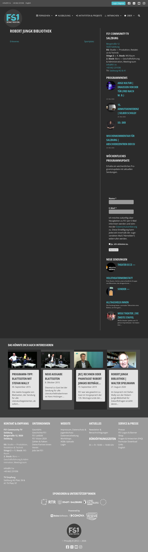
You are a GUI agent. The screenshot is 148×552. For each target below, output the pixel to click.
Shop (120, 435)
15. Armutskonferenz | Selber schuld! (128, 109)
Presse (121, 429)
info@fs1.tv (7, 3)
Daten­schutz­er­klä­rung (126, 226)
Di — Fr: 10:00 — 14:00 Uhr (101, 445)
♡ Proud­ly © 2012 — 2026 (74, 540)
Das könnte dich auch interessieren (30, 345)
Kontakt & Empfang (16, 423)
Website (65, 423)
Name (112, 198)
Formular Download (127, 441)
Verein (35, 447)
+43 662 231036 (18, 3)
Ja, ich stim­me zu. (118, 244)
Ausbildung (64, 15)
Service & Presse (128, 423)
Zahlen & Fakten (39, 441)
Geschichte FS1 (39, 432)
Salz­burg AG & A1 (118, 70)
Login (63, 444)
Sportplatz (89, 41)
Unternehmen (41, 423)
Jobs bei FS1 (37, 450)
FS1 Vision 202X (39, 438)
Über (129, 15)
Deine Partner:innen (41, 444)
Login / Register (118, 3)
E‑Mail (113, 208)
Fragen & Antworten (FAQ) (130, 438)
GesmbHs (36, 429)
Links (120, 444)
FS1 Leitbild (37, 435)
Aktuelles (95, 423)
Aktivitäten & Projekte (90, 15)
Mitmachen (113, 15)
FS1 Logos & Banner (127, 432)
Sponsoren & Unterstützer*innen (74, 493)
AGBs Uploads (67, 441)
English (28, 3)
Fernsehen (44, 15)
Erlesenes (14, 41)
